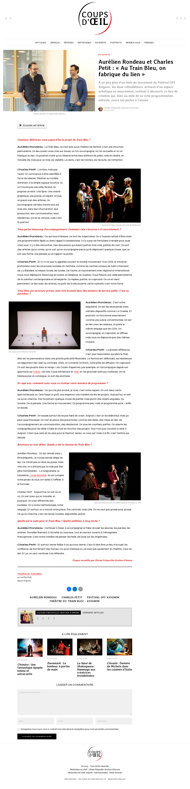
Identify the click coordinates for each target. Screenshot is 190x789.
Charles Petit (72, 597)
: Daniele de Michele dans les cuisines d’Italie (119, 666)
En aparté (104, 55)
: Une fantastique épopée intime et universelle (30, 669)
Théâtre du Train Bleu (29, 574)
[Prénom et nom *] (166, 746)
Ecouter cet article (32, 125)
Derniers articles (93, 612)
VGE (76, 371)
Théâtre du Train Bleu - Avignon (74, 601)
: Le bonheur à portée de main (58, 666)
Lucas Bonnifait (38, 475)
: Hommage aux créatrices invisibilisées (86, 669)
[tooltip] (177, 18)
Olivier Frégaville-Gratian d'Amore (121, 107)
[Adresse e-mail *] (166, 756)
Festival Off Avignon (103, 597)
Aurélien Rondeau (43, 597)
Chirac (36, 371)
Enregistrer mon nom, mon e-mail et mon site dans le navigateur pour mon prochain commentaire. (70, 729)
